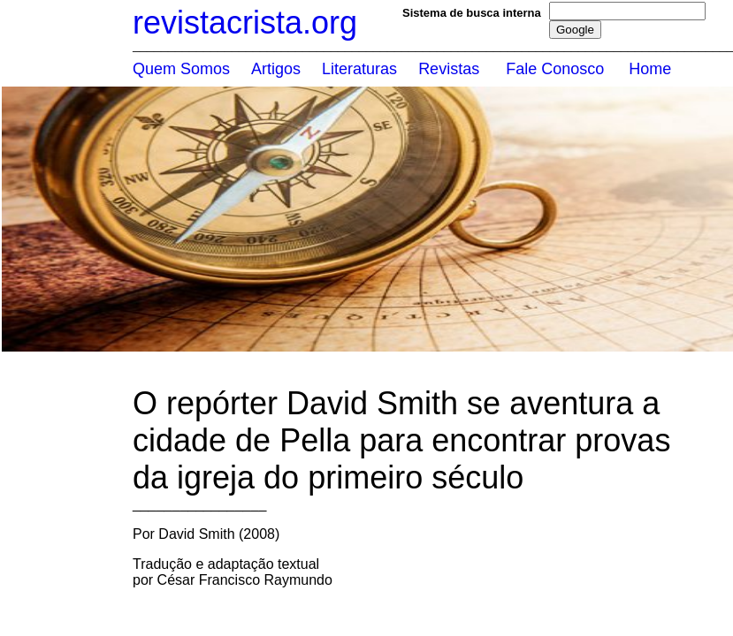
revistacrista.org (245, 22)
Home (650, 69)
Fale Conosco (555, 69)
